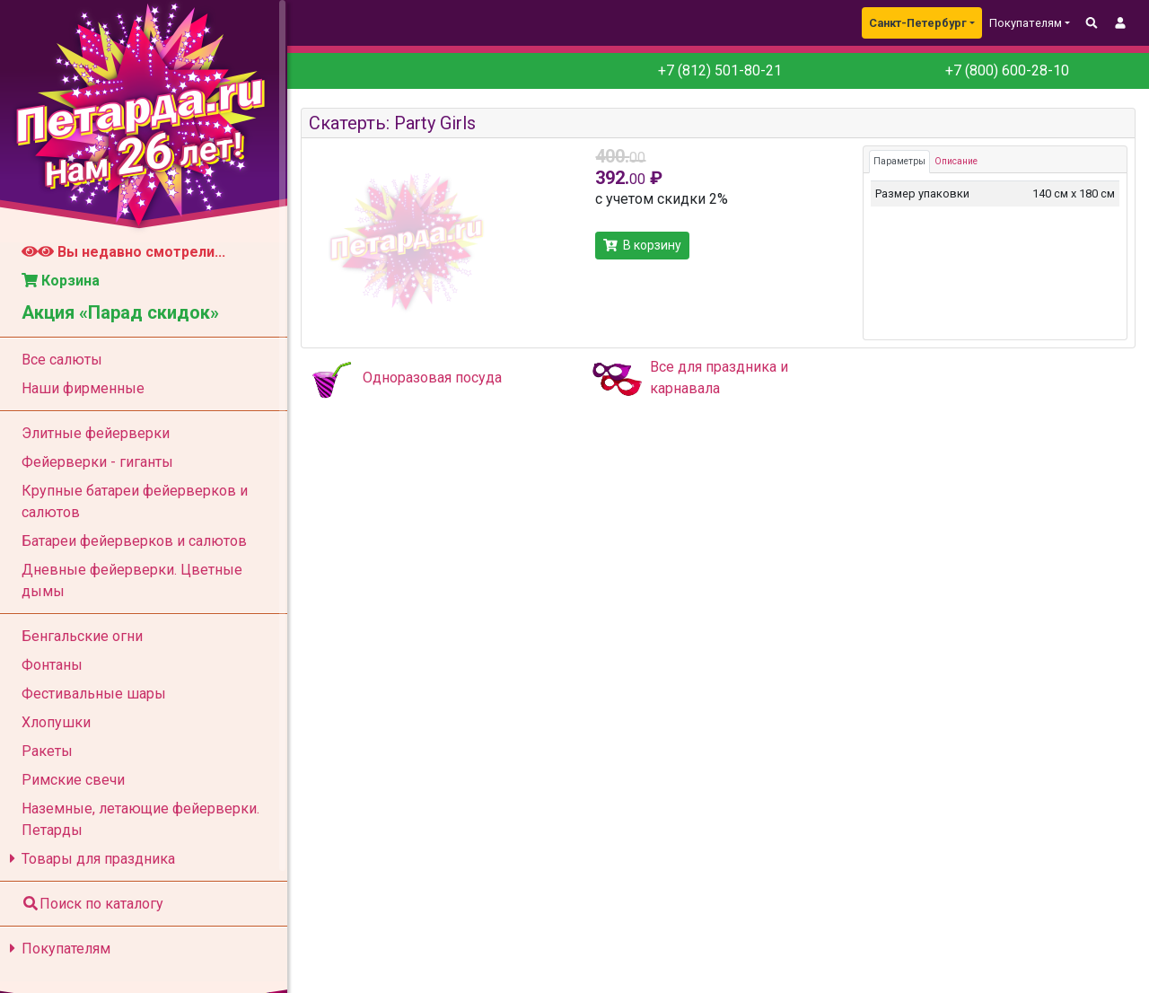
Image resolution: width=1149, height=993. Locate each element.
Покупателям (57, 948)
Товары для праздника (89, 858)
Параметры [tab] (899, 161)
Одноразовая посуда (432, 377)
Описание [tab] (956, 161)
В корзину (642, 245)
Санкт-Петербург (918, 23)
